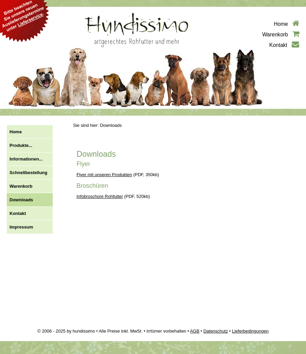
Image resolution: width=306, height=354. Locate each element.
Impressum (21, 227)
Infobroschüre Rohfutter (99, 196)
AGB (194, 331)
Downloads (21, 199)
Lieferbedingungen (250, 331)
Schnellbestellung (28, 172)
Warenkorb (280, 34)
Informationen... (26, 159)
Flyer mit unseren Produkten (104, 174)
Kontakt (284, 45)
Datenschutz (215, 331)
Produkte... (21, 145)
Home (286, 24)
